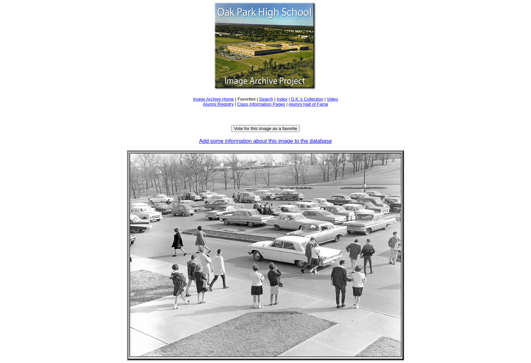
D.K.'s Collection (307, 99)
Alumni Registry (218, 104)
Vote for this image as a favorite (265, 128)
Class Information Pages (261, 104)
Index (282, 99)
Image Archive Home (213, 99)
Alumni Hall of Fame (308, 104)
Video (332, 99)
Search (266, 99)
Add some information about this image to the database (265, 141)
